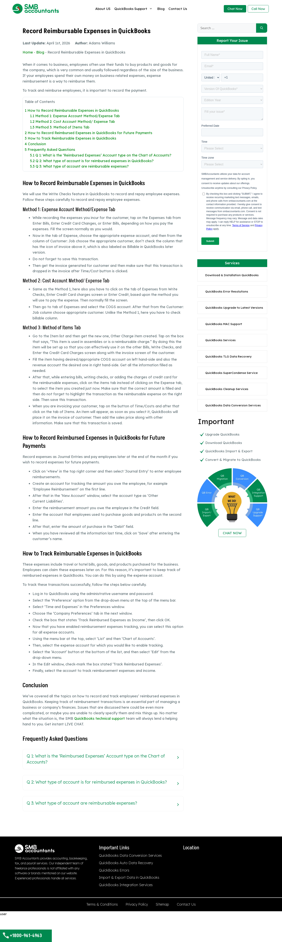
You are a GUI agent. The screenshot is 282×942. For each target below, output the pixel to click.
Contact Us (177, 9)
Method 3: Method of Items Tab (59, 127)
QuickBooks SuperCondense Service (231, 373)
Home (28, 52)
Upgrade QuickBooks (222, 434)
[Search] (261, 28)
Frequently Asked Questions (50, 149)
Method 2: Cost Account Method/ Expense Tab (72, 121)
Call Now (258, 9)
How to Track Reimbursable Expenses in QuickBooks (70, 138)
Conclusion (35, 144)
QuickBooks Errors (114, 870)
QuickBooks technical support (99, 718)
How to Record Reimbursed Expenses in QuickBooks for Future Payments (88, 133)
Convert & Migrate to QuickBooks (233, 460)
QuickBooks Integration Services (126, 885)
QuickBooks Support (133, 9)
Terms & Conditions (102, 904)
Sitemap (162, 904)
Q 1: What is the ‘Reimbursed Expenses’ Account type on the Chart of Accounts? (100, 155)
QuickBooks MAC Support (223, 324)
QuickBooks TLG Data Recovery (228, 356)
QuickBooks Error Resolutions (226, 291)
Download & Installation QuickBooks (232, 275)
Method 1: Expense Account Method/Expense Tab (75, 116)
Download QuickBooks (223, 443)
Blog (161, 9)
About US (102, 9)
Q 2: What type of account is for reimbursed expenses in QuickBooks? (92, 161)
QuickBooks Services (220, 340)
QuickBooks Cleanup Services (226, 389)
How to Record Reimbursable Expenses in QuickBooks (72, 110)
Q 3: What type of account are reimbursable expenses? (79, 166)
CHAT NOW (232, 533)
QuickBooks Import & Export (229, 451)
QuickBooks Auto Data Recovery (126, 863)
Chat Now (234, 9)
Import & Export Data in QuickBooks (129, 877)
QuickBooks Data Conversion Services (233, 405)
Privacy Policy (137, 904)
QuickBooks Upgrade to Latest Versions (234, 307)
